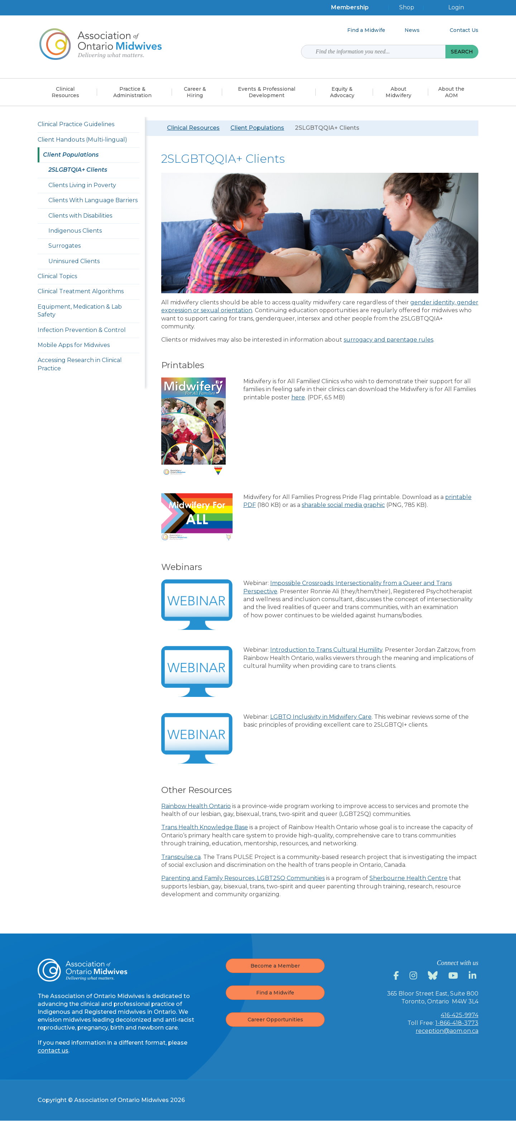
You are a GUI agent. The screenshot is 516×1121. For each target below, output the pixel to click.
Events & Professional (266, 92)
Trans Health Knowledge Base (204, 827)
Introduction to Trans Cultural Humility (326, 649)
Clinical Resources (193, 127)
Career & (195, 92)
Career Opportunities (275, 1019)
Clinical (65, 92)
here (298, 397)
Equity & (342, 92)
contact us (53, 1050)
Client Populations (257, 127)
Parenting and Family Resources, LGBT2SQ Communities (243, 878)
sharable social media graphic (343, 505)
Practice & (132, 92)
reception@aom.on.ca (447, 1030)
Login (456, 7)
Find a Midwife (275, 992)
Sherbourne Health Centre (408, 878)
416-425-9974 (459, 1015)
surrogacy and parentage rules (388, 339)
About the (451, 92)
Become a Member (275, 966)
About (398, 92)
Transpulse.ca (181, 857)
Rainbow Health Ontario (196, 806)
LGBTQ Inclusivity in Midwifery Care (321, 716)
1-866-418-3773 (456, 1023)
